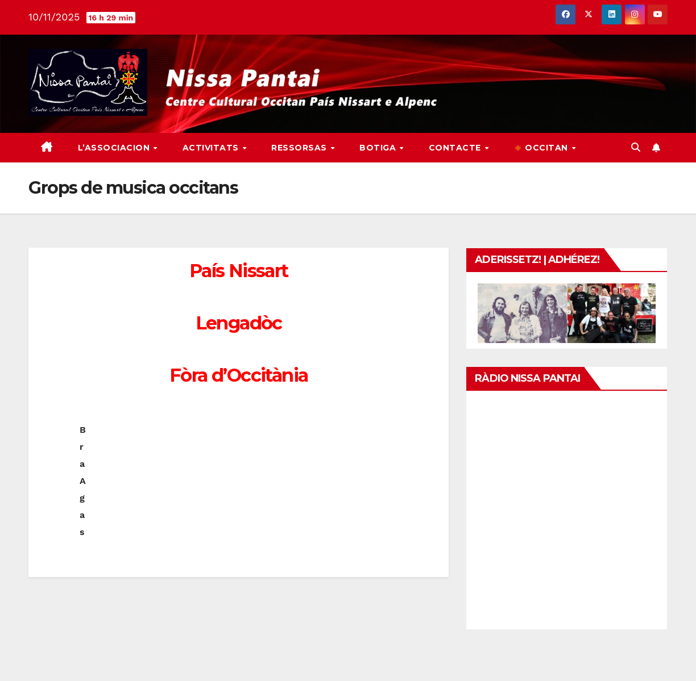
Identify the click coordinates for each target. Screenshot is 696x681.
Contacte (456, 148)
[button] (635, 147)
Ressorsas (300, 148)
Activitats (212, 148)
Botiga (379, 148)
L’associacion (115, 148)
